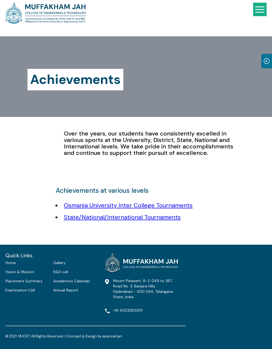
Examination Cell (20, 290)
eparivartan (112, 336)
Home (10, 262)
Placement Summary (24, 281)
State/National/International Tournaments (122, 217)
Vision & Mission (19, 271)
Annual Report (65, 290)
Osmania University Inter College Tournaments (128, 205)
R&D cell (60, 271)
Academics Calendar (71, 281)
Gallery (59, 262)
